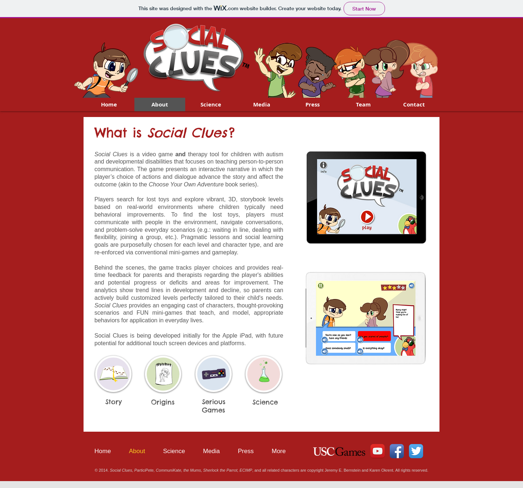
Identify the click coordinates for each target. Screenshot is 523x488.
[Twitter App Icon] (416, 451)
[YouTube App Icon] (377, 451)
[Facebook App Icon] (397, 451)
